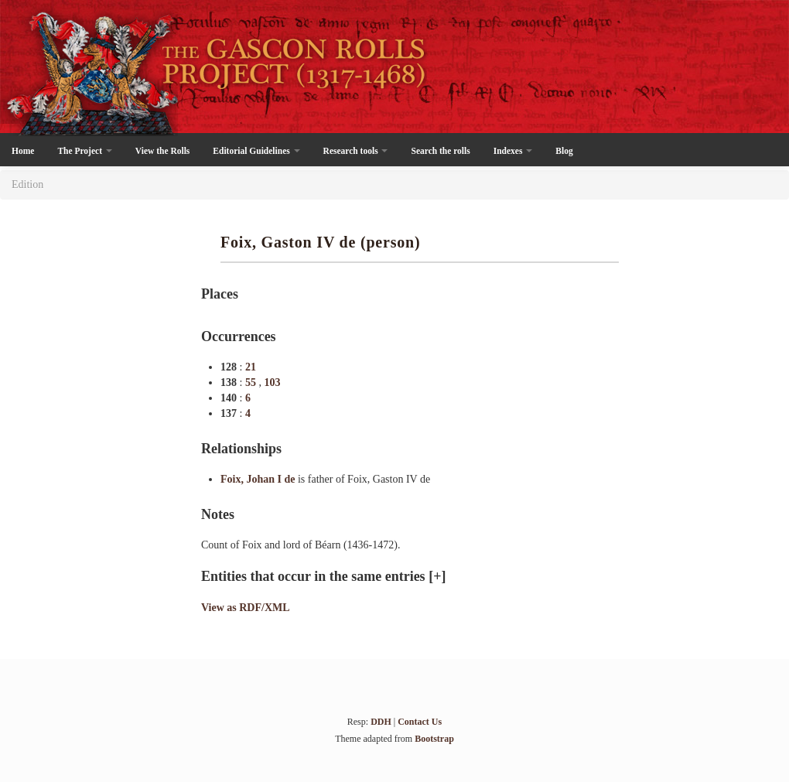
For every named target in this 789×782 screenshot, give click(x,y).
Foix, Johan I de (259, 479)
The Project (84, 150)
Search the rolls (440, 150)
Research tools (355, 150)
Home (23, 150)
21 (250, 367)
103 (272, 382)
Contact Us (420, 721)
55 (252, 382)
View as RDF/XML (245, 607)
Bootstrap (434, 738)
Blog (563, 150)
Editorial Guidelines (256, 150)
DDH (381, 721)
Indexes (513, 150)
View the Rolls (162, 150)
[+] (437, 576)
